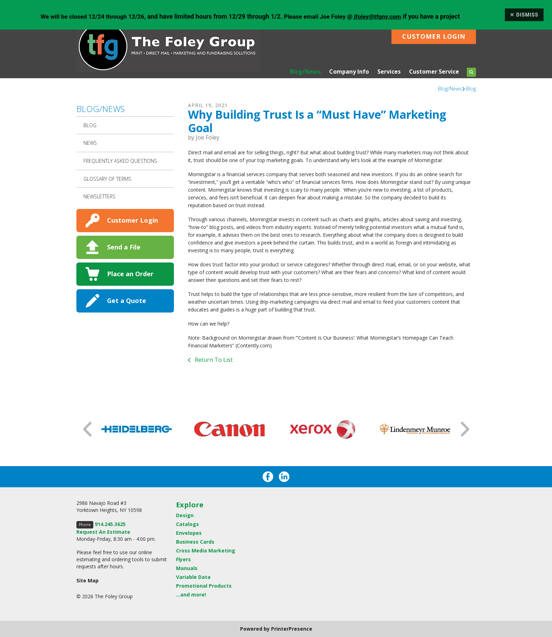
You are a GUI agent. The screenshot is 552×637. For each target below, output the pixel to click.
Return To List (213, 360)
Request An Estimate (103, 531)
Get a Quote (126, 300)
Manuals (186, 568)
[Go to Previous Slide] (88, 429)
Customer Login (433, 36)
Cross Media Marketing (205, 550)
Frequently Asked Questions (120, 160)
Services (389, 71)
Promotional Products (204, 585)
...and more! (191, 594)
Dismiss (524, 15)
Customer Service (434, 71)
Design (185, 515)
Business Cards (195, 541)
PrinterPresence (291, 628)
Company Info (349, 71)
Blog (471, 88)
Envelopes (189, 533)
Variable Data (193, 577)
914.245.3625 (110, 524)
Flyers (183, 559)
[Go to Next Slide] (464, 429)
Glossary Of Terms (107, 178)
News (90, 143)
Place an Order (130, 274)
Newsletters (99, 196)
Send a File (123, 247)
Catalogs (187, 524)
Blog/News (305, 71)
